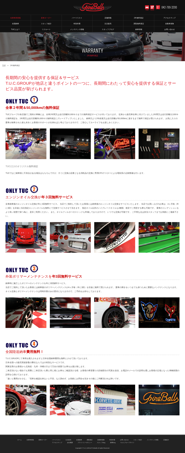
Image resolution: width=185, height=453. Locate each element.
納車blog (113, 442)
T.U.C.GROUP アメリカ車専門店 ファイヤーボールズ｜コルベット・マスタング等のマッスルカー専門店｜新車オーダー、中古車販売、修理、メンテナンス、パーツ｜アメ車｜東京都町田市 (93, 7)
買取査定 (89, 440)
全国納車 (79, 440)
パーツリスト (56, 440)
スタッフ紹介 (137, 440)
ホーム (19, 440)
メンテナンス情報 (152, 440)
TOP (4, 65)
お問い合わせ (124, 440)
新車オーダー (43, 440)
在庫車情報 (30, 440)
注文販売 (68, 440)
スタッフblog (101, 442)
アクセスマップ (57, 442)
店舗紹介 (166, 440)
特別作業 (112, 440)
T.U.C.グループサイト (127, 442)
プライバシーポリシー (85, 442)
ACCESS (152, 10)
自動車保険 (100, 440)
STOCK (147, 10)
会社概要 (70, 442)
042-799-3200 (169, 7)
